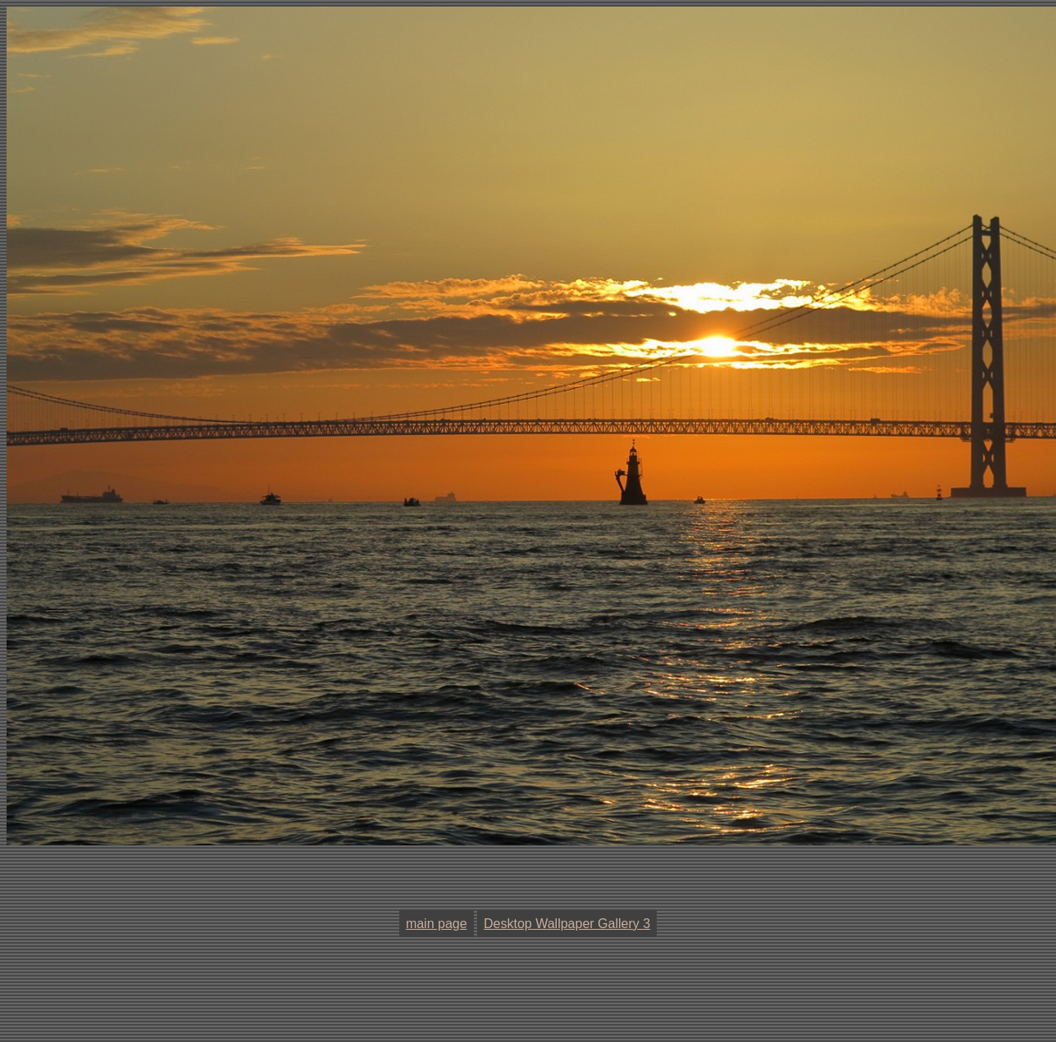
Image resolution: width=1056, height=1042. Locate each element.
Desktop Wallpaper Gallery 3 (567, 924)
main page (436, 924)
